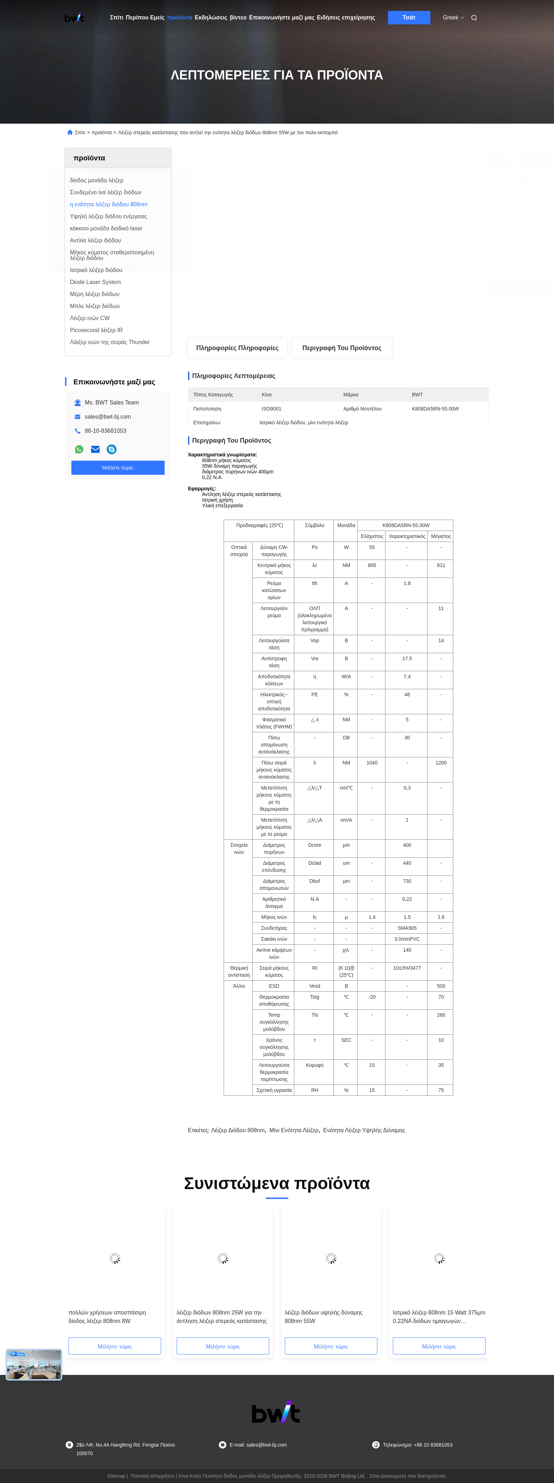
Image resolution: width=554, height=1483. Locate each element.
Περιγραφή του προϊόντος (342, 347)
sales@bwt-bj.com (108, 417)
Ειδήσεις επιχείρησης (346, 17)
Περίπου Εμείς (145, 17)
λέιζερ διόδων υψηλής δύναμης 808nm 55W (324, 1317)
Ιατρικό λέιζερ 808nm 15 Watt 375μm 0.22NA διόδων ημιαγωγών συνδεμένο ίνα (439, 1317)
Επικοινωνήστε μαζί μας (281, 17)
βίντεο (238, 17)
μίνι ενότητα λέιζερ (293, 1130)
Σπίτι (117, 17)
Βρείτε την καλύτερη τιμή (376, 287)
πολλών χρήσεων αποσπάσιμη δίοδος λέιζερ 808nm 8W (107, 1317)
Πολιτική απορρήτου (153, 1476)
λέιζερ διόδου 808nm (238, 1130)
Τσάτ (409, 17)
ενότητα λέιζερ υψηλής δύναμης (364, 1130)
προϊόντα (180, 17)
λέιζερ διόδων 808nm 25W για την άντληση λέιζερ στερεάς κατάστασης (222, 1317)
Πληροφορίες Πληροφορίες (237, 347)
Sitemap (116, 1476)
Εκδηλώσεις (211, 17)
